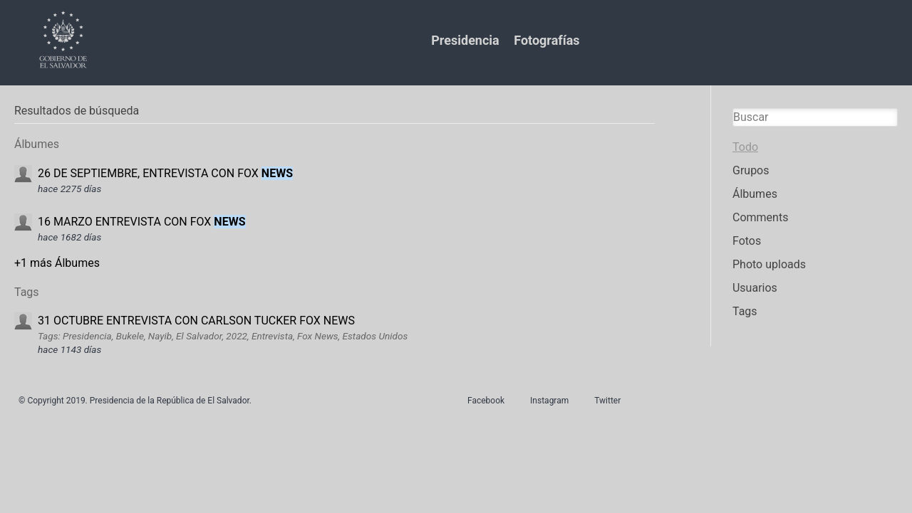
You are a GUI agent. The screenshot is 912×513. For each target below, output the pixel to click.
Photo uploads (769, 264)
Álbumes (754, 194)
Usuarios (754, 288)
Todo (745, 147)
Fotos (746, 241)
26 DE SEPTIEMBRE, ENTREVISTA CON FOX (165, 173)
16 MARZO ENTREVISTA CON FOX (142, 221)
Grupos (751, 170)
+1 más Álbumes (57, 263)
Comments (760, 217)
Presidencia (465, 40)
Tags (744, 311)
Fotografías (546, 40)
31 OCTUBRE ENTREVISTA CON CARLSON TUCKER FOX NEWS (196, 320)
